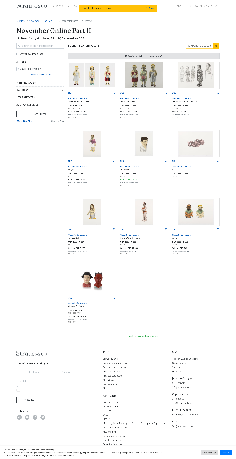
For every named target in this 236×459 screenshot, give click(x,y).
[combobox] (40, 69)
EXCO (105, 415)
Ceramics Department (113, 444)
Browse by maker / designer (116, 367)
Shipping (176, 367)
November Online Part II (41, 21)
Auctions (21, 21)
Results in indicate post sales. (144, 336)
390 (174, 93)
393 (174, 161)
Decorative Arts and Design (115, 436)
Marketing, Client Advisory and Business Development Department (134, 423)
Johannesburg (180, 378)
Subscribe (29, 400)
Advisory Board (110, 406)
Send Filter (24, 121)
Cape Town (178, 394)
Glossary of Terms (181, 363)
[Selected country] (19, 390)
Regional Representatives (115, 427)
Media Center (109, 380)
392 (122, 161)
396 (174, 229)
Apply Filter (40, 114)
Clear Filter (56, 121)
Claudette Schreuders (77, 98)
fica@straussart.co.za (182, 426)
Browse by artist (110, 359)
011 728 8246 (178, 383)
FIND (179, 6)
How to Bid (177, 371)
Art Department (110, 432)
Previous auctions (111, 371)
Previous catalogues (113, 376)
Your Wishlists (110, 384)
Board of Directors (112, 402)
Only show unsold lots (31, 54)
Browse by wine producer (115, 363)
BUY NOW (72, 6)
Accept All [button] (225, 452)
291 (70, 93)
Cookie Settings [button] (209, 452)
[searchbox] (45, 69)
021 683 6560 (178, 399)
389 (122, 93)
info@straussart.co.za (183, 387)
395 (122, 229)
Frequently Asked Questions (185, 359)
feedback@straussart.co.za (185, 415)
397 (70, 297)
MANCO (106, 419)
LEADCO (107, 410)
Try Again (150, 8)
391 (70, 161)
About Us (107, 388)
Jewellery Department (113, 440)
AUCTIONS (58, 6)
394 (70, 229)
